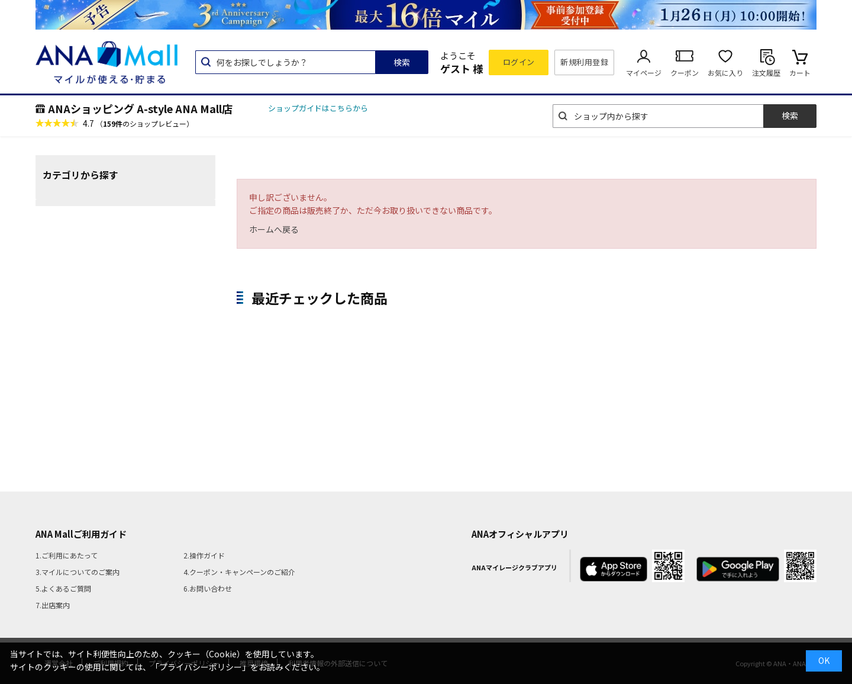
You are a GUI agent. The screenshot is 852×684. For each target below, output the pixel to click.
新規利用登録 (584, 62)
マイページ (643, 73)
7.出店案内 (53, 605)
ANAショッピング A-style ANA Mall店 (140, 108)
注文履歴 (766, 73)
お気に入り (725, 73)
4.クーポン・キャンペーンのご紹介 (239, 572)
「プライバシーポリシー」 (200, 667)
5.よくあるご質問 (63, 588)
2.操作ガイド (204, 555)
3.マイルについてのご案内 (78, 572)
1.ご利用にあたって (67, 555)
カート (800, 73)
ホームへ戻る (274, 229)
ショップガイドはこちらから (318, 108)
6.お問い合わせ (207, 588)
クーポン (684, 73)
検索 (401, 62)
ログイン (519, 62)
